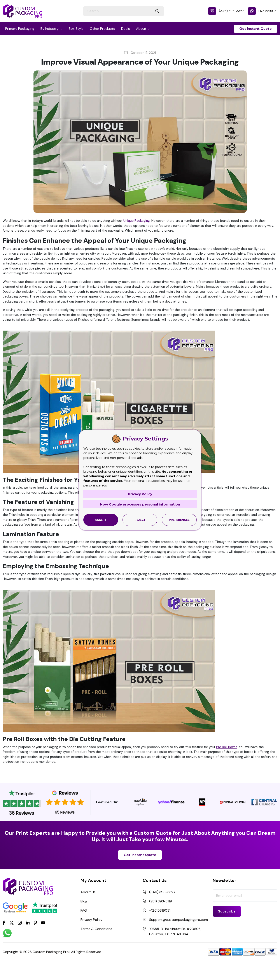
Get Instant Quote (255, 28)
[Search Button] (157, 11)
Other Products (102, 28)
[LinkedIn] (28, 922)
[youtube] (43, 923)
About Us (88, 892)
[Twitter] (12, 923)
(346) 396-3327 (226, 11)
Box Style (76, 28)
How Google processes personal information (140, 504)
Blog (83, 901)
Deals (125, 28)
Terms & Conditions (96, 929)
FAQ (83, 910)
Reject (140, 519)
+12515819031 (262, 11)
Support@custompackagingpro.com (178, 919)
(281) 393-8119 (160, 901)
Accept (101, 519)
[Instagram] (20, 923)
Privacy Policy (91, 919)
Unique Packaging (136, 220)
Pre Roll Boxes (226, 747)
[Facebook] (4, 922)
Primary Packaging (19, 28)
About (141, 28)
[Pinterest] (35, 922)
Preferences (179, 519)
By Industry (49, 28)
